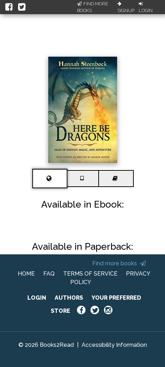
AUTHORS (69, 297)
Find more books (119, 263)
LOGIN (36, 297)
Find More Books (92, 7)
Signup (125, 7)
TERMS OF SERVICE (90, 273)
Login (146, 7)
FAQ (49, 273)
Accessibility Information (114, 344)
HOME (26, 273)
